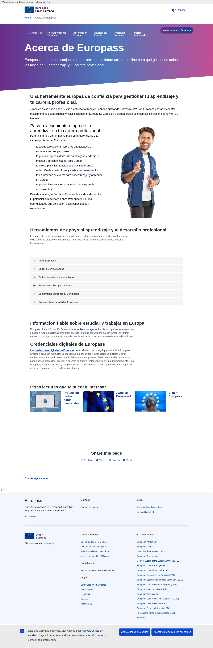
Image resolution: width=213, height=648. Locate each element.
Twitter (102, 460)
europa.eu (49, 543)
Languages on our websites (93, 585)
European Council (145, 546)
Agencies (141, 617)
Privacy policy (87, 589)
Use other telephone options (94, 546)
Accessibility (30, 516)
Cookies (84, 599)
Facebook (88, 460)
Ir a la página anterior (38, 478)
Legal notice (86, 594)
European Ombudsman (147, 594)
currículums (59, 170)
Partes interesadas (140, 34)
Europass (33, 500)
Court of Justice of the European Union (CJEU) (158, 561)
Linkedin (116, 460)
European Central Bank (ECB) (151, 565)
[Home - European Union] (39, 10)
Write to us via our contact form (95, 551)
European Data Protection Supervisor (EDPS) (158, 599)
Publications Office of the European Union (156, 613)
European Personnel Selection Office (154, 608)
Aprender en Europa (80, 34)
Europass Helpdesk (90, 507)
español (179, 10)
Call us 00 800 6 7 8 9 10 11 (94, 542)
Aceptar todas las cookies (134, 632)
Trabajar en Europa (100, 34)
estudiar (78, 329)
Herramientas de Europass (56, 34)
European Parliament (146, 542)
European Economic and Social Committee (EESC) (160, 580)
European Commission (147, 556)
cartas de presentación (84, 170)
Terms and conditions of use (150, 507)
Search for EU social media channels (98, 570)
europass (35, 33)
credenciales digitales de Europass (54, 350)
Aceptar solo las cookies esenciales (172, 632)
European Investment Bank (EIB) (152, 589)
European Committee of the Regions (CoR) (157, 584)
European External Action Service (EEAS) (156, 575)
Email (129, 460)
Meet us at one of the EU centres (96, 556)
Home (28, 17)
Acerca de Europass (119, 34)
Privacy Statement (145, 512)
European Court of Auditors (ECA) (152, 570)
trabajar (89, 329)
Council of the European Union (151, 551)
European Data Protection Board (152, 603)
